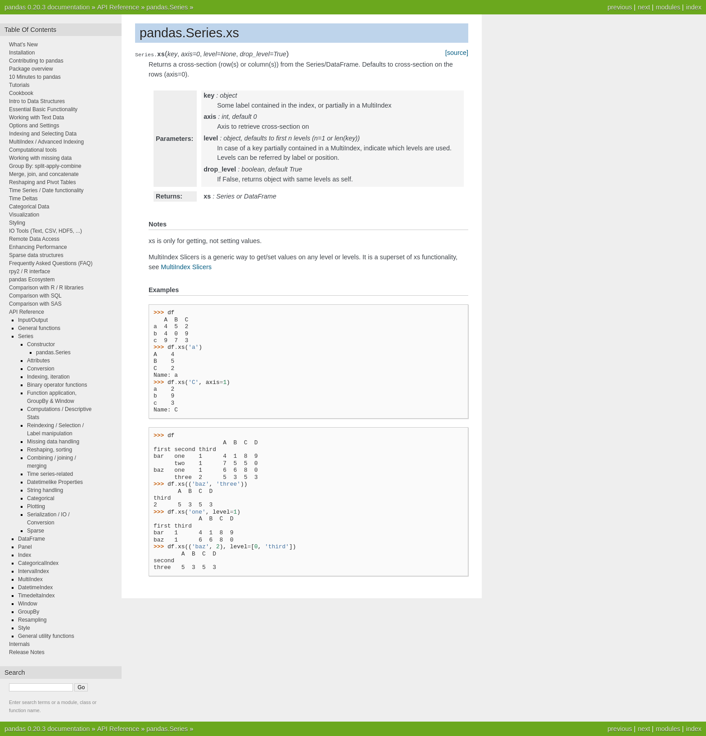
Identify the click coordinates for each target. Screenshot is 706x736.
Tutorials (19, 85)
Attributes (38, 360)
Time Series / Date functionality (46, 190)
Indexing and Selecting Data (43, 134)
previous (619, 7)
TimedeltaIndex (36, 595)
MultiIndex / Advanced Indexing (46, 142)
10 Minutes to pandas (35, 77)
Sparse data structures (36, 255)
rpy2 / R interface (29, 271)
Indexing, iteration (48, 377)
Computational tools (33, 150)
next (644, 7)
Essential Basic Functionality (43, 109)
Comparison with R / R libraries (46, 287)
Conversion (40, 369)
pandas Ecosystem (31, 279)
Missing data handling (53, 441)
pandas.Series (167, 7)
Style (24, 628)
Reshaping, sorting (49, 450)
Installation (22, 53)
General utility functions (46, 636)
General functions (39, 328)
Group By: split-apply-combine (45, 166)
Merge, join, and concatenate (44, 174)
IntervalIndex (33, 571)
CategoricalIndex (38, 563)
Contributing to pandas (36, 61)
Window (27, 604)
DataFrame (31, 539)
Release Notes (27, 652)
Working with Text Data (36, 117)
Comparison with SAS (35, 304)
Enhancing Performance (38, 247)
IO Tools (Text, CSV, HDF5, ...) (45, 231)
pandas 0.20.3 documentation (47, 7)
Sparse (35, 531)
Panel (25, 547)
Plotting (36, 506)
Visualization (24, 215)
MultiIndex (30, 579)
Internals (19, 644)
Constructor (41, 344)
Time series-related (50, 474)
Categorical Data (29, 206)
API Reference (118, 7)
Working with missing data (40, 158)
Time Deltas (23, 198)
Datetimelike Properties (55, 482)
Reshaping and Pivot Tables (42, 182)
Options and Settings (34, 125)
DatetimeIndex (35, 587)
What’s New (23, 44)
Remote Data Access (34, 239)
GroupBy (28, 612)
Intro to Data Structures (37, 101)
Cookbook (21, 93)
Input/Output (33, 320)
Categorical (40, 498)
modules (668, 7)
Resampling (32, 620)
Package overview (31, 69)
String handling (45, 490)
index (693, 7)
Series (25, 336)
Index (24, 555)
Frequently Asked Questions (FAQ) (50, 263)
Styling (17, 223)
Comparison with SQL (35, 296)
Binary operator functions (57, 385)
